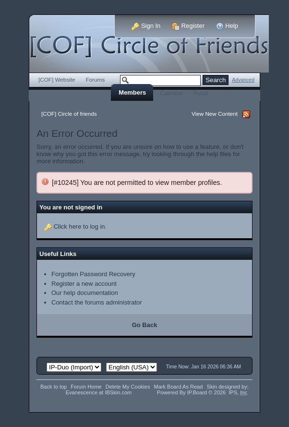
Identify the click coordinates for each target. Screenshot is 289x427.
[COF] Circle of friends (69, 113)
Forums (95, 79)
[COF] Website (56, 79)
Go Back (144, 325)
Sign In (146, 25)
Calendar (171, 93)
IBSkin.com (118, 392)
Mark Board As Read (178, 387)
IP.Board (197, 392)
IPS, (238, 392)
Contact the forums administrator (96, 302)
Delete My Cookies (128, 387)
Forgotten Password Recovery (93, 274)
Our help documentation (84, 292)
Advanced (243, 80)
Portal (200, 93)
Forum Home (86, 387)
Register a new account (84, 283)
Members (132, 92)
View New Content (215, 113)
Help (227, 25)
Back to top (53, 387)
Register (188, 25)
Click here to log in (79, 226)
